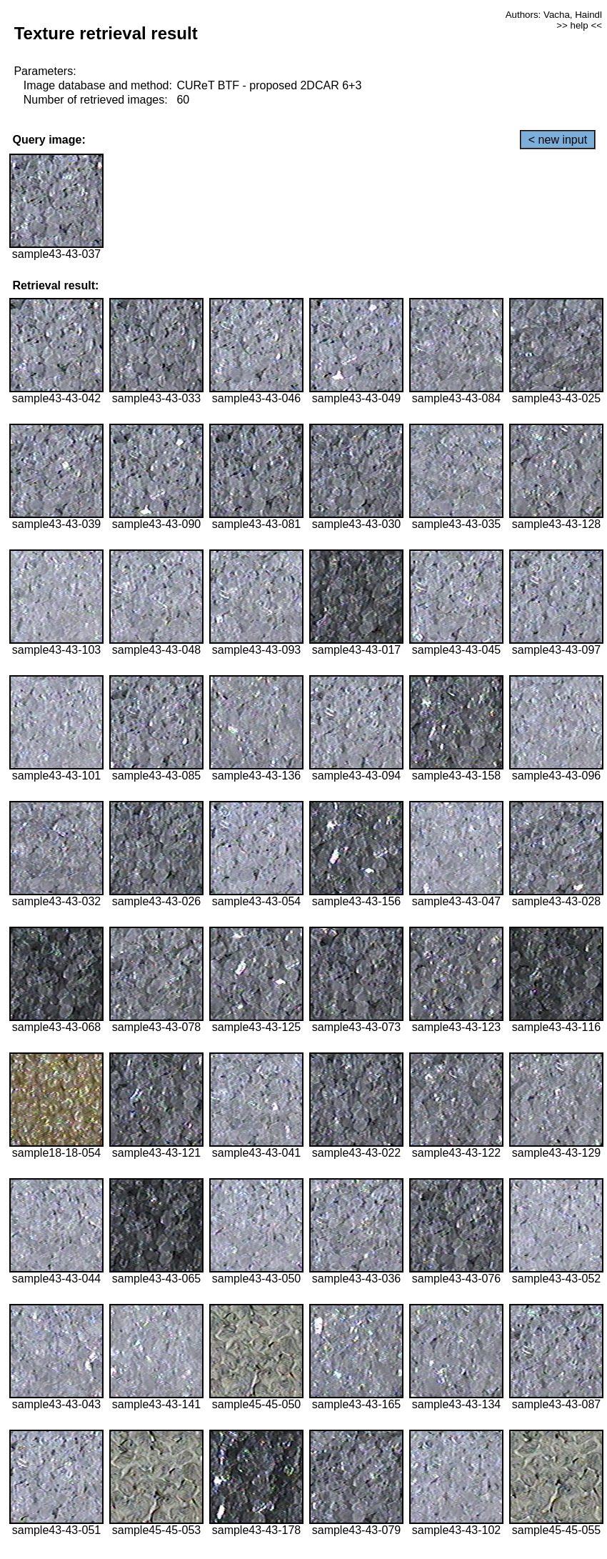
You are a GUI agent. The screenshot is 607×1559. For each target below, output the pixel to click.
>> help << (579, 25)
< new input (557, 140)
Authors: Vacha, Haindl (554, 14)
